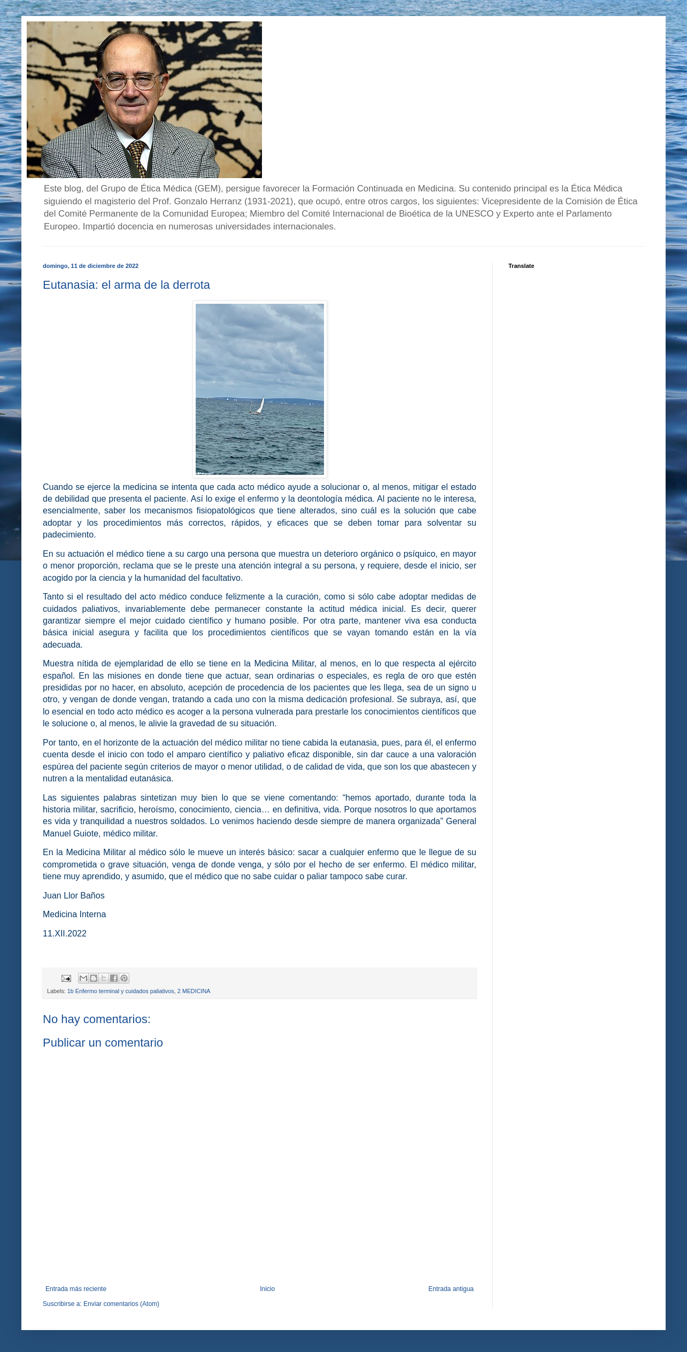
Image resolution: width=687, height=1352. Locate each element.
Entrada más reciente (75, 1289)
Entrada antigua (451, 1289)
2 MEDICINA (194, 991)
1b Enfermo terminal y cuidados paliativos (120, 991)
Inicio (267, 1289)
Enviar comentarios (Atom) (121, 1304)
